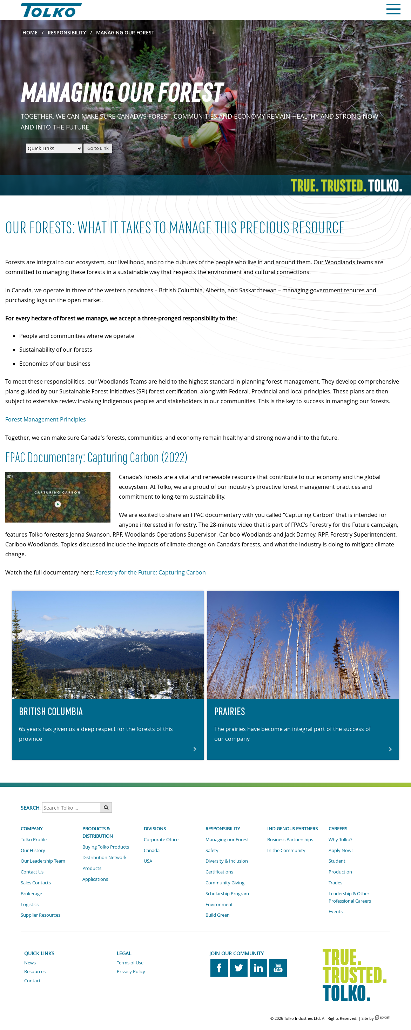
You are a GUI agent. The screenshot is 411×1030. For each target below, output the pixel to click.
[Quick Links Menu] (54, 148)
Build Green (218, 915)
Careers (338, 828)
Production (340, 872)
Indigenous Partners (292, 828)
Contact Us (32, 872)
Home (30, 32)
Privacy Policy (131, 971)
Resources (35, 971)
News (30, 962)
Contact (32, 980)
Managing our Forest (227, 839)
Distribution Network (104, 857)
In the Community (286, 850)
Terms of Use (130, 962)
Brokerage (31, 893)
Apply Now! (340, 850)
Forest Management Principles (45, 419)
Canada (152, 850)
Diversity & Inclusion (227, 861)
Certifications (219, 872)
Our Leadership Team (43, 861)
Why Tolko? (340, 839)
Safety (212, 850)
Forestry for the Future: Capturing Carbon (150, 572)
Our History (33, 850)
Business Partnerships (290, 839)
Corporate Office (161, 839)
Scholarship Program (227, 893)
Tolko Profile (34, 839)
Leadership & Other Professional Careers (350, 897)
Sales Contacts (36, 882)
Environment (219, 904)
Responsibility (67, 32)
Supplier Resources (40, 915)
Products (91, 868)
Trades (335, 882)
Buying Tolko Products (105, 847)
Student (337, 861)
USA (148, 861)
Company (31, 828)
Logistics (30, 904)
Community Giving (225, 882)
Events (336, 911)
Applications (95, 879)
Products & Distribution (97, 832)
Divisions (155, 828)
